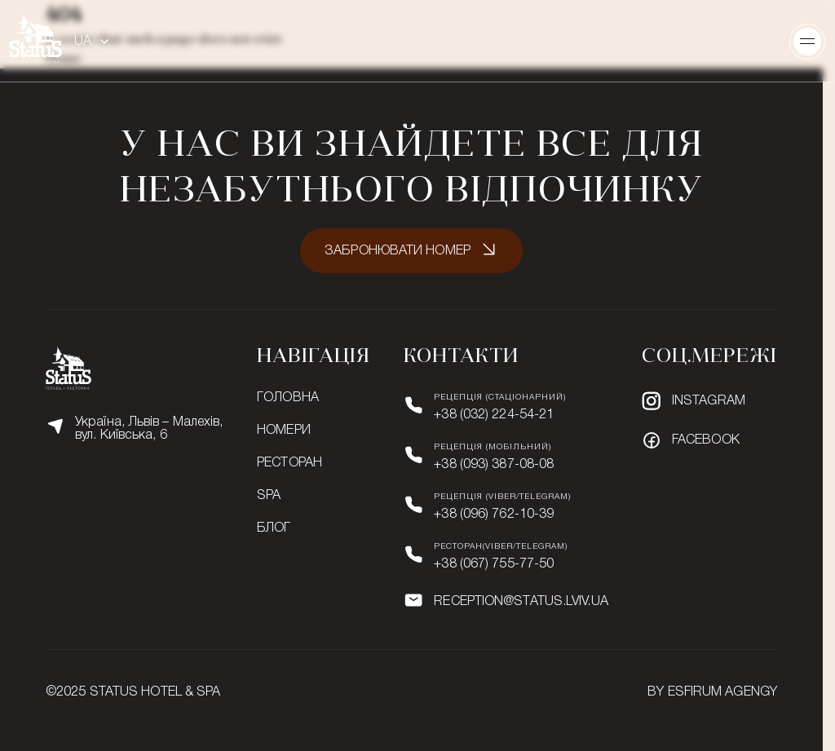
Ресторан (289, 463)
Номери (284, 430)
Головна (288, 398)
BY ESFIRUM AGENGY (712, 692)
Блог (273, 528)
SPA (269, 495)
